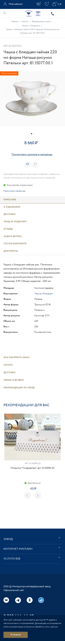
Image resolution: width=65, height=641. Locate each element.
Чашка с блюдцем (43, 293)
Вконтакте (6, 600)
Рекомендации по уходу (19, 387)
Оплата (8, 365)
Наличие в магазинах (14, 191)
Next (37, 495)
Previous (27, 495)
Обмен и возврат (14, 380)
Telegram (18, 600)
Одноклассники (30, 600)
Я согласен (16, 634)
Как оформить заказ (16, 357)
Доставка (10, 372)
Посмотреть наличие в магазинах (32, 154)
